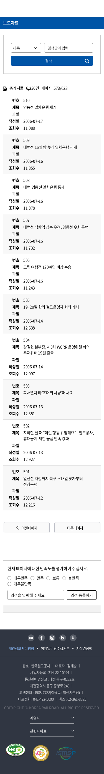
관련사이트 (38, 730)
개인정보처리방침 (21, 648)
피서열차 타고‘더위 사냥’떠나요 (47, 392)
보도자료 (11, 23)
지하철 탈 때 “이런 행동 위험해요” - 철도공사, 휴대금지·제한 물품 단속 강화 (58, 435)
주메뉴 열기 (97, 8)
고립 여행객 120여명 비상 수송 (47, 267)
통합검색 (87, 8)
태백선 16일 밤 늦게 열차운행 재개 (50, 147)
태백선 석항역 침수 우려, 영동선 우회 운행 (55, 227)
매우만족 (21, 578)
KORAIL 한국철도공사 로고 (24, 8)
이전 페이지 (29, 528)
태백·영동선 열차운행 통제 (44, 187)
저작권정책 (84, 648)
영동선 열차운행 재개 (39, 107)
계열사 (35, 717)
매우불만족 (22, 583)
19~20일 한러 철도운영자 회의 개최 (51, 307)
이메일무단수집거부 (55, 648)
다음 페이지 (75, 528)
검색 (48, 61)
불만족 (73, 578)
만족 (40, 578)
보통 (55, 578)
